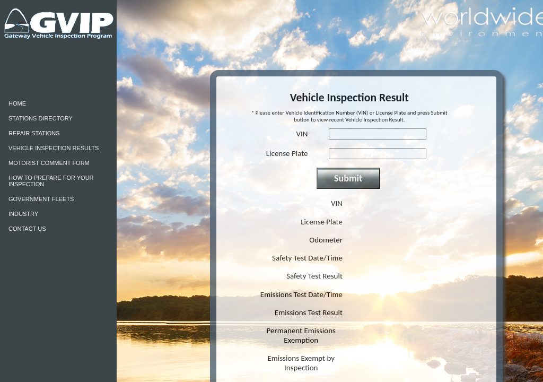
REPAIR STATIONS (34, 133)
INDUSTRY (23, 214)
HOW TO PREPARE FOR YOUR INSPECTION (51, 181)
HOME (17, 103)
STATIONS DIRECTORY (40, 118)
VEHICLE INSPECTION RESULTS (53, 148)
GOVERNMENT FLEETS (41, 199)
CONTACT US (27, 228)
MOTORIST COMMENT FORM (49, 163)
